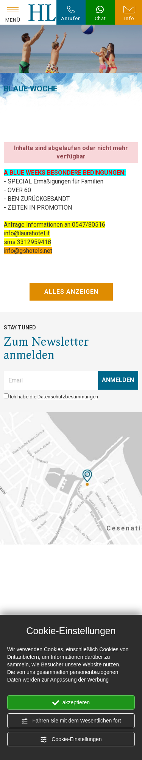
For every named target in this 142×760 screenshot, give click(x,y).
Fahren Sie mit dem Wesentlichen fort (71, 721)
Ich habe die (54, 397)
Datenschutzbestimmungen (67, 397)
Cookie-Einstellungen (70, 739)
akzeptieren (71, 702)
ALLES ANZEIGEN (71, 291)
